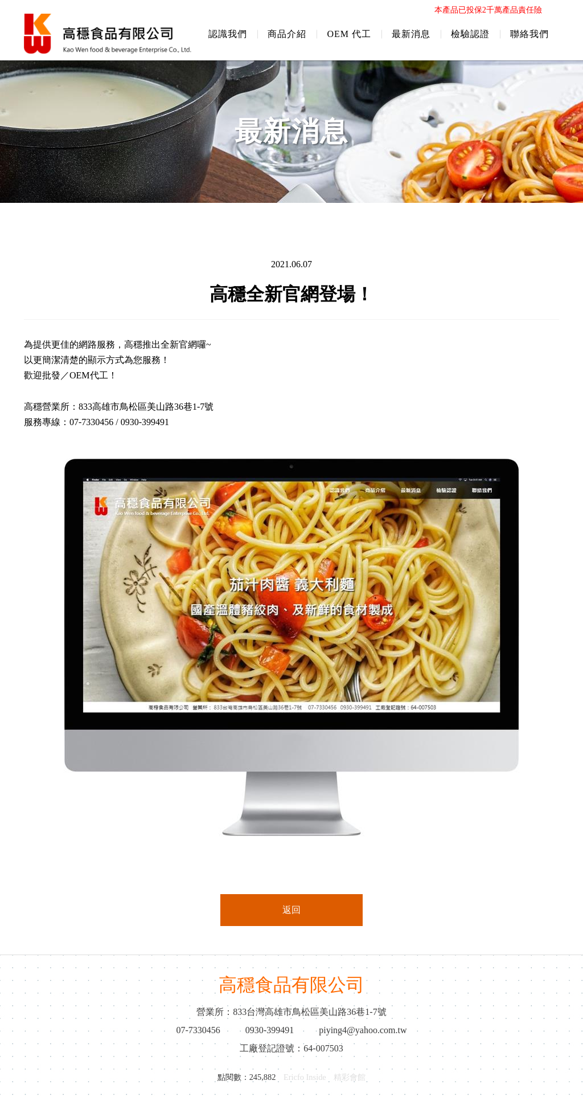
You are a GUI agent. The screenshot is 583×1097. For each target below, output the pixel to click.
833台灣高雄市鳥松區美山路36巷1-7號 (309, 1012)
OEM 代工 (349, 34)
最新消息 (411, 34)
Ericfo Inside (305, 1077)
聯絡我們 (529, 34)
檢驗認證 (470, 34)
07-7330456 (198, 1030)
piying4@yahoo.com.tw (363, 1030)
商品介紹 (287, 34)
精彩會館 (350, 1077)
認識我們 (227, 34)
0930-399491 (269, 1030)
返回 (291, 910)
